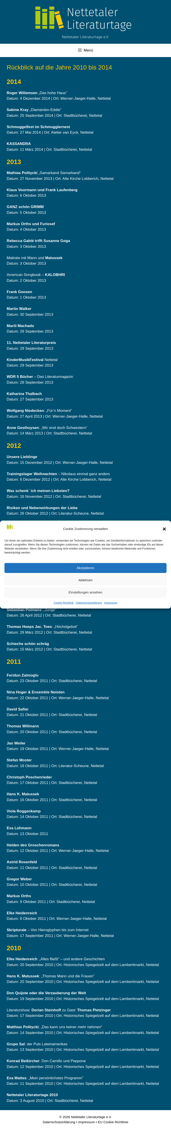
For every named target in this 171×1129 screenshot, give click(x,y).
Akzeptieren (85, 568)
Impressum (110, 602)
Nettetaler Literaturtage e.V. (85, 36)
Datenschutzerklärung (89, 602)
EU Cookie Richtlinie (113, 1122)
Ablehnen (85, 580)
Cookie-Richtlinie (64, 602)
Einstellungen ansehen (85, 592)
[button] (164, 529)
